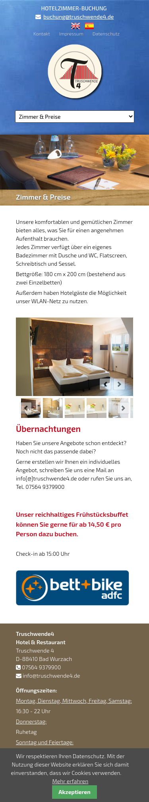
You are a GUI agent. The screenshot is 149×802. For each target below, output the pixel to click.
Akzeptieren (74, 791)
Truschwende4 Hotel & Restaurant (74, 71)
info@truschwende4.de (51, 675)
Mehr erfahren (70, 781)
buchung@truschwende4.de (78, 16)
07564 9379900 (41, 667)
